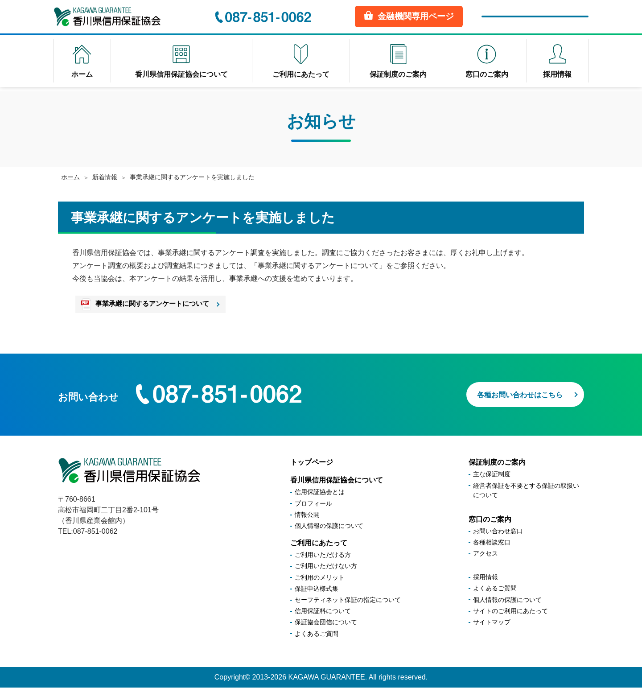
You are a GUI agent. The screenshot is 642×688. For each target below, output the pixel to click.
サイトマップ (491, 622)
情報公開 (307, 515)
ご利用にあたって (318, 543)
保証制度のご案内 (497, 462)
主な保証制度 (491, 474)
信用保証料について (323, 611)
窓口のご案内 (490, 519)
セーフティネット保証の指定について (348, 600)
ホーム (70, 177)
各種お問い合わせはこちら (507, 392)
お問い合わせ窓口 (498, 531)
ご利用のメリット (320, 577)
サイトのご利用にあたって (510, 611)
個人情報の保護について (329, 526)
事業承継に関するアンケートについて (157, 305)
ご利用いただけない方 (326, 566)
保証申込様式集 (316, 589)
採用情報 (485, 577)
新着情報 (104, 177)
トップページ (311, 462)
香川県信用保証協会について (336, 480)
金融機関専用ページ (408, 17)
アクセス (485, 553)
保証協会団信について (326, 622)
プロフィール (313, 503)
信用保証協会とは (320, 492)
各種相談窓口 (491, 542)
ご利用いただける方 (323, 555)
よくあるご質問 (316, 634)
